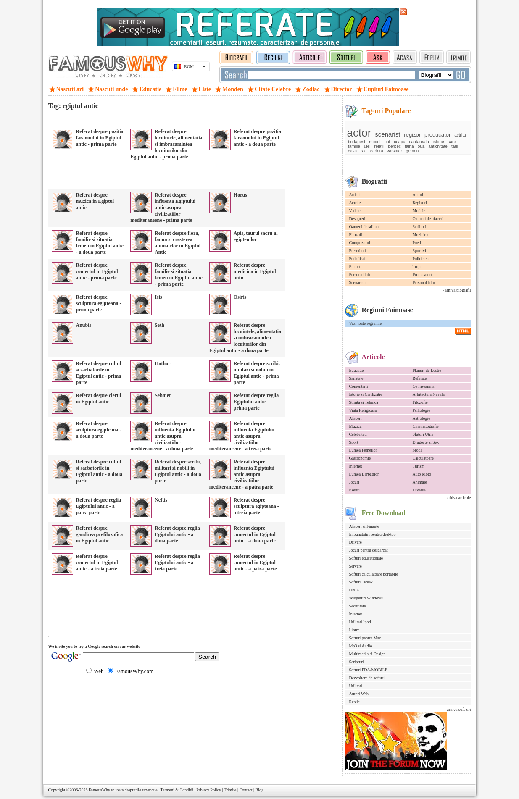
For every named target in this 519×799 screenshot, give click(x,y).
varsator (394, 151)
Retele (354, 701)
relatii (379, 146)
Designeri (357, 218)
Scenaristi (357, 282)
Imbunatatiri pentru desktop (372, 534)
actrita (460, 135)
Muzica (355, 426)
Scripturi (356, 662)
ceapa (399, 141)
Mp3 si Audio (360, 646)
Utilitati (355, 685)
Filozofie (420, 402)
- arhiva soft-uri (458, 709)
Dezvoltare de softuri (367, 677)
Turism (419, 466)
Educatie (356, 370)
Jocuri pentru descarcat (368, 550)
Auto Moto (422, 474)
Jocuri (354, 482)
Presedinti (357, 250)
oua (421, 146)
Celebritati (358, 434)
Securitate (357, 606)
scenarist (387, 134)
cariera (376, 151)
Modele (419, 210)
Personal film (424, 282)
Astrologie (421, 418)
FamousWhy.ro (101, 790)
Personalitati (359, 274)
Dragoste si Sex (426, 442)
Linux (354, 630)
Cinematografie (426, 426)
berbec (394, 146)
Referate (420, 378)
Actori (418, 194)
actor (359, 132)
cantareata (419, 141)
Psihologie (421, 410)
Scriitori (420, 226)
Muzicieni (421, 234)
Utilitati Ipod (360, 622)
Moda (417, 450)
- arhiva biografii (457, 290)
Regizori (420, 202)
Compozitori (360, 242)
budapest (356, 141)
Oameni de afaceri (428, 218)
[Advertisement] (146, 117)
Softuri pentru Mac (365, 638)
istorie (438, 141)
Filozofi (356, 234)
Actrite (355, 202)
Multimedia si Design (367, 654)
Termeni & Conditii (177, 790)
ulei (367, 146)
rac (363, 151)
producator (437, 134)
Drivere (355, 542)
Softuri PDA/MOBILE (368, 670)
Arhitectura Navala (429, 394)
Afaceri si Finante (364, 526)
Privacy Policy (208, 790)
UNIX (354, 590)
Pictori (355, 266)
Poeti (417, 242)
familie (354, 146)
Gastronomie (360, 458)
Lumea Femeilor (363, 450)
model (374, 141)
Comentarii (358, 386)
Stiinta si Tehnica (363, 402)
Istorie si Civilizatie (365, 394)
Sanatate (356, 378)
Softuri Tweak (361, 582)
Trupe (418, 266)
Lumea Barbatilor (364, 474)
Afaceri (355, 418)
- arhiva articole (457, 497)
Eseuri (354, 490)
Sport (353, 442)
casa (352, 151)
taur (454, 146)
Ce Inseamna (424, 386)
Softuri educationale (366, 558)
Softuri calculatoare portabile (373, 574)
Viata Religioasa (363, 410)
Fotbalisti (357, 258)
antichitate (438, 146)
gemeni (413, 151)
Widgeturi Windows (366, 598)
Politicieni (421, 258)
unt (387, 141)
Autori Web (359, 693)
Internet (355, 466)
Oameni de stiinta (364, 226)
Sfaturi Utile (423, 434)
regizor (412, 134)
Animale (420, 482)
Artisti (354, 194)
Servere (355, 566)
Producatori (422, 274)
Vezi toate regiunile (365, 323)
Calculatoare (423, 458)
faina (409, 146)
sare (452, 141)
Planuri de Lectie (427, 370)
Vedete (355, 210)
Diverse (419, 490)
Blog (259, 790)
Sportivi (419, 250)
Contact (245, 790)
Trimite (230, 790)
